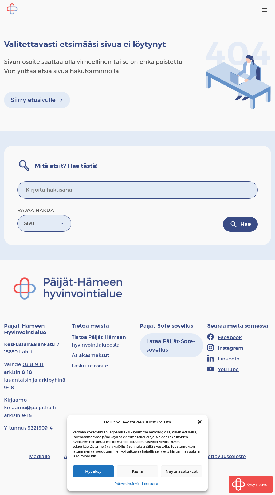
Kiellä (137, 471)
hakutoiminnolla (94, 71)
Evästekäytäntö (126, 484)
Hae (240, 224)
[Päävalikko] (265, 10)
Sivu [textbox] (29, 223)
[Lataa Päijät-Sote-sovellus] (171, 345)
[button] (199, 422)
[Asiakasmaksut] (90, 355)
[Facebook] (224, 337)
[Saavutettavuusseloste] (218, 456)
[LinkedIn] (223, 359)
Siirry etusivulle (37, 100)
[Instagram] (225, 348)
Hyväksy (93, 471)
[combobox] (44, 223)
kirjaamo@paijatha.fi (30, 408)
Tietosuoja (150, 484)
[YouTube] (223, 370)
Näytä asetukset (182, 471)
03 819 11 (33, 364)
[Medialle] (39, 456)
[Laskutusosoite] (90, 366)
